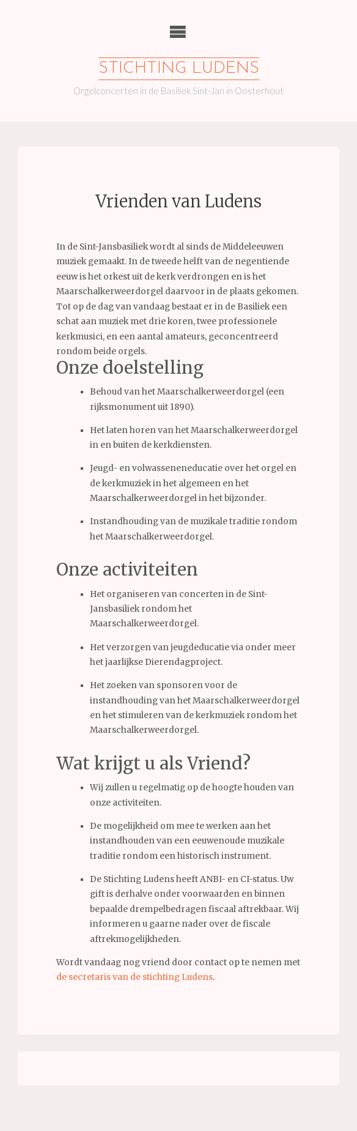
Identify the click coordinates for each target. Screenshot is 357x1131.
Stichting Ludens (178, 69)
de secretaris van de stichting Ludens (134, 977)
